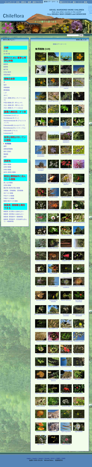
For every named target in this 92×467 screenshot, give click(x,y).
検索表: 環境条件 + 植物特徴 (13, 216)
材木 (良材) (7, 151)
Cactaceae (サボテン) (11, 115)
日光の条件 (7, 72)
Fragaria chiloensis (78, 209)
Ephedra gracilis (78, 196)
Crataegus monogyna (53, 168)
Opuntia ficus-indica (78, 328)
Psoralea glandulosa (53, 366)
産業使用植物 (8, 149)
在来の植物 (7, 167)
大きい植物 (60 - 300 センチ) (13, 105)
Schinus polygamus (78, 405)
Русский (47, 458)
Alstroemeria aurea (78, 61)
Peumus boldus (40, 353)
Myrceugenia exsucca (53, 313)
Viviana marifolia (66, 443)
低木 (5, 85)
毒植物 (6, 154)
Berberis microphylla (40, 113)
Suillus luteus (40, 418)
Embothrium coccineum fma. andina (78, 183)
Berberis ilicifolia (78, 100)
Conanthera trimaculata (78, 154)
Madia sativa (66, 273)
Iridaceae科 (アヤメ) (10, 130)
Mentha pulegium (53, 285)
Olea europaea (66, 328)
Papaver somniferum (53, 340)
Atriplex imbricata (66, 73)
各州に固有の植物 (10, 172)
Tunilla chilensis (53, 431)
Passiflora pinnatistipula (66, 340)
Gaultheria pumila (40, 234)
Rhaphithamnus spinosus (53, 379)
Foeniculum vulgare (66, 209)
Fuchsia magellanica (40, 222)
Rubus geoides (78, 393)
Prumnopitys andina (40, 366)
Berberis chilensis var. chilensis (66, 87)
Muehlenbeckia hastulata (53, 300)
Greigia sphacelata (53, 247)
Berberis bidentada (53, 86)
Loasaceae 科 (8, 133)
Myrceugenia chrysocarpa (78, 300)
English (29, 458)
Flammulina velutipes (53, 209)
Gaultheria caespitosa (53, 222)
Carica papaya (53, 140)
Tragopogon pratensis (78, 418)
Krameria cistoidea (40, 260)
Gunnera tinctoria (66, 247)
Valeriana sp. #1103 (53, 443)
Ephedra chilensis (66, 196)
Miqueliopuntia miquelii (79, 285)
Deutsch (41, 458)
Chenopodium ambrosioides (40, 155)
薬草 (5, 146)
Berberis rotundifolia (78, 113)
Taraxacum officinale (66, 418)
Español (34, 458)
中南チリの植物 (9, 198)
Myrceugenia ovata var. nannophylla (78, 314)
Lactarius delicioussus (53, 260)
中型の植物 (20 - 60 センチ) (13, 102)
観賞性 (6, 67)
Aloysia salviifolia (66, 61)
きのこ (6, 95)
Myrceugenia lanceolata (66, 314)
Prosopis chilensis (78, 353)
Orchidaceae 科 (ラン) (11, 118)
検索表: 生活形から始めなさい (14, 211)
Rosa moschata (66, 393)
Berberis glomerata (53, 100)
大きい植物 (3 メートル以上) (13, 108)
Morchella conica (40, 299)
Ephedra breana (53, 196)
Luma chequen (53, 273)
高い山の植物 (8, 182)
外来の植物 (7, 169)
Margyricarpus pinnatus (78, 273)
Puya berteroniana (66, 366)
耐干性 (6, 69)
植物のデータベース (59, 44)
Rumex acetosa (53, 405)
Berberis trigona (53, 126)
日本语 (63, 458)
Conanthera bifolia (66, 154)
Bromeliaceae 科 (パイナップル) (14, 128)
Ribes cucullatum (66, 378)
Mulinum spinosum (66, 299)
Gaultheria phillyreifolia (79, 222)
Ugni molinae (40, 443)
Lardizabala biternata (78, 260)
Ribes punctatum (53, 393)
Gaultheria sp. (53, 234)
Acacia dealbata (40, 61)
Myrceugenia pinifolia (40, 328)
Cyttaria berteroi (40, 182)
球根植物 (7, 87)
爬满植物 (7, 90)
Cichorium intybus (53, 154)
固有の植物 (7, 164)
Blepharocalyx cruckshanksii (66, 127)
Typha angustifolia (66, 431)
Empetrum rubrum (40, 196)
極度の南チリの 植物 (11, 201)
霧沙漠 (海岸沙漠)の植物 (12, 188)
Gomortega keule (78, 234)
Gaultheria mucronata (66, 222)
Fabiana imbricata (40, 209)
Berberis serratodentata (40, 126)
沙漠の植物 (7, 185)
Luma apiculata (40, 273)
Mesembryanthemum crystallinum (66, 286)
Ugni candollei (78, 431)
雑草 (5, 157)
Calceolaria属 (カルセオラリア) (14, 125)
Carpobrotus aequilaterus (66, 141)
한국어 (53, 458)
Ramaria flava (40, 378)
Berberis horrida (66, 100)
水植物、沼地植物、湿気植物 (13, 190)
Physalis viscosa (53, 353)
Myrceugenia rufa (53, 328)
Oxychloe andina (40, 340)
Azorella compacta (78, 73)
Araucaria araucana (40, 73)
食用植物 (8, 143)
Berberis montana (53, 113)
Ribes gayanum (78, 378)
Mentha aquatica (40, 285)
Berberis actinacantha (41, 86)
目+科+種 (7, 54)
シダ (5, 92)
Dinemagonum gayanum (66, 183)
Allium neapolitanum (53, 61)
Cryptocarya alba (66, 168)
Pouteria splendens (66, 353)
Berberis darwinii (78, 86)
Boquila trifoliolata (78, 126)
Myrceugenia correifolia (40, 313)
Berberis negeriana (66, 113)
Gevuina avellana (66, 234)
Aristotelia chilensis (53, 73)
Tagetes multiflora (53, 418)
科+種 (6, 51)
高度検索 (87, 35)
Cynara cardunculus (78, 168)
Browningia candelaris (41, 140)
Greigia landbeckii (40, 247)
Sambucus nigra (66, 405)
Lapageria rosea (66, 260)
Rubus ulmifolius (40, 405)
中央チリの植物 (9, 196)
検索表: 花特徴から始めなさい (14, 214)
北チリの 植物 (8, 193)
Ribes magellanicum (40, 393)
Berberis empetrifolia (40, 100)
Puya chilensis (78, 366)
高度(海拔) (7, 74)
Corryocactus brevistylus (40, 169)
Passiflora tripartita (78, 340)
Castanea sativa (78, 140)
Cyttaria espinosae (53, 182)
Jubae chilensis (78, 247)
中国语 (58, 458)
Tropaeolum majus (40, 431)
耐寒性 (6, 64)
